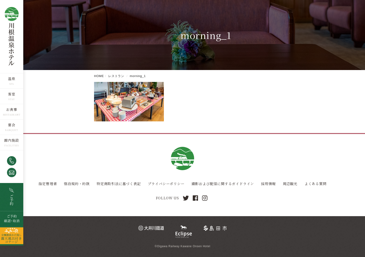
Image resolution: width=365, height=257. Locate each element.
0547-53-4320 (11, 160)
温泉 (11, 78)
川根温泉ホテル (12, 36)
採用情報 (268, 183)
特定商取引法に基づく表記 (119, 183)
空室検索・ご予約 (11, 197)
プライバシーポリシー (166, 183)
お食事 (11, 109)
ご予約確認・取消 (11, 218)
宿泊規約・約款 (77, 183)
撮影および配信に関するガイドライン (223, 183)
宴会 (11, 124)
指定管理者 (47, 183)
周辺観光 (290, 183)
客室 (11, 93)
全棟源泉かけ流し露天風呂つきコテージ (11, 235)
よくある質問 (315, 183)
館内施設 (11, 139)
